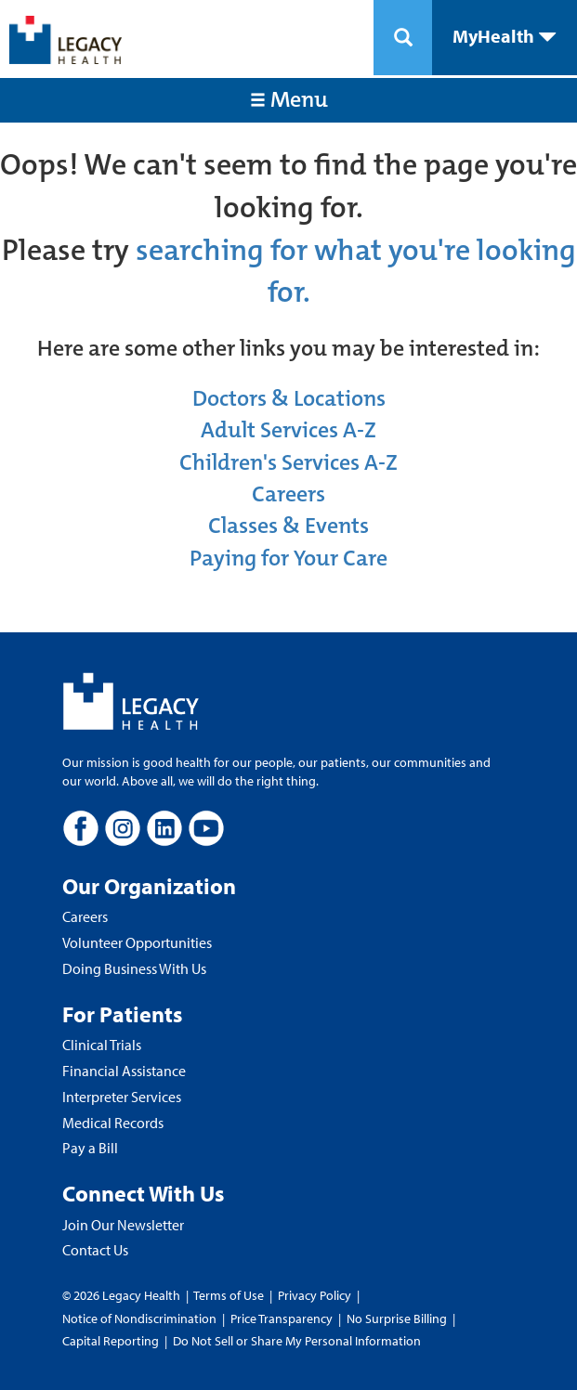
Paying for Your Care (288, 558)
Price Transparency (281, 1318)
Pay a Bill (90, 1147)
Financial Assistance (124, 1070)
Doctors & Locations (289, 398)
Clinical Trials (101, 1044)
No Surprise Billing (397, 1318)
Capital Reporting (110, 1340)
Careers (288, 494)
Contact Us (95, 1250)
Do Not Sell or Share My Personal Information (297, 1340)
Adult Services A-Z (288, 430)
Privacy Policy (314, 1295)
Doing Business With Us (134, 968)
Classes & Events (288, 525)
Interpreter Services (121, 1096)
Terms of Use (230, 1295)
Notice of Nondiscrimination (139, 1318)
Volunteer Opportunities (137, 942)
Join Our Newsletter (123, 1224)
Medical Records (113, 1122)
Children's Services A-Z (288, 462)
